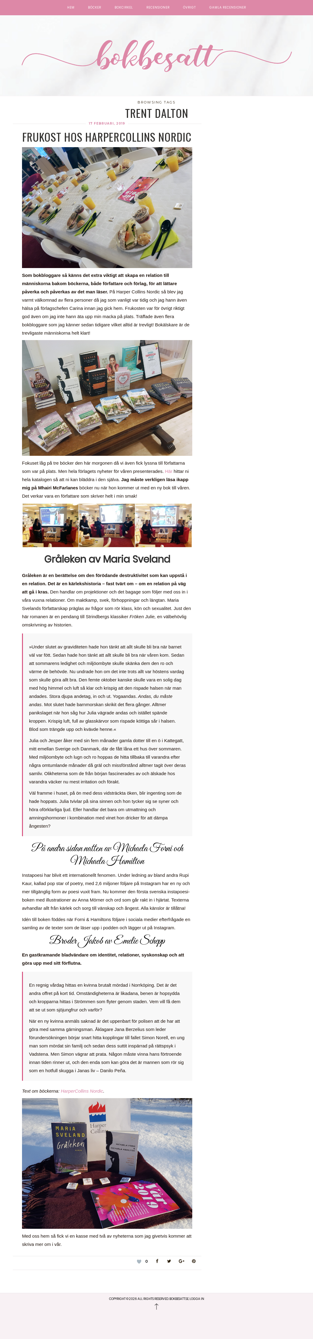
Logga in (197, 1299)
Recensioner (158, 7)
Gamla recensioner (227, 7)
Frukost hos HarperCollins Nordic (107, 137)
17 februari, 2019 (107, 123)
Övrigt (189, 7)
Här (168, 471)
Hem (71, 7)
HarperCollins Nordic (82, 1091)
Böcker (94, 7)
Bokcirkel (124, 7)
